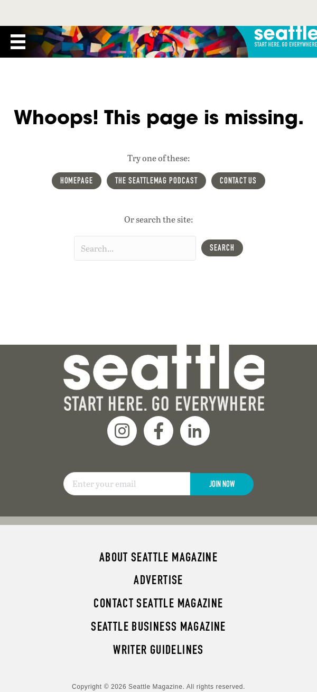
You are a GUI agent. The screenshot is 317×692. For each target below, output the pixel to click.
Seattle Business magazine (158, 626)
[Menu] (18, 41)
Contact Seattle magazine (158, 603)
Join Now (222, 484)
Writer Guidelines (158, 649)
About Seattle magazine (158, 557)
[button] (222, 247)
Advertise (158, 580)
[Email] (126, 483)
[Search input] (135, 248)
